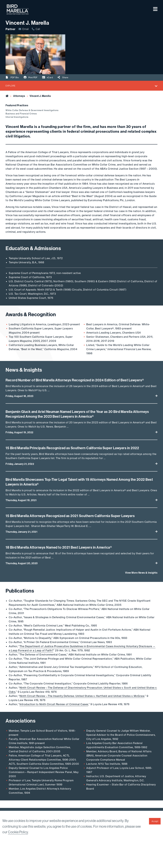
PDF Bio (12, 77)
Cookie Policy (18, 832)
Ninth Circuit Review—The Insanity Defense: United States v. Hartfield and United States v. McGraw (82, 696)
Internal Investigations (17, 117)
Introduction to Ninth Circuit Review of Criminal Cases (54, 704)
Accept (155, 821)
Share (63, 77)
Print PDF (30, 77)
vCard (47, 77)
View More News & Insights (141, 572)
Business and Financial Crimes (21, 113)
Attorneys (19, 95)
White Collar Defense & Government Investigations (32, 110)
